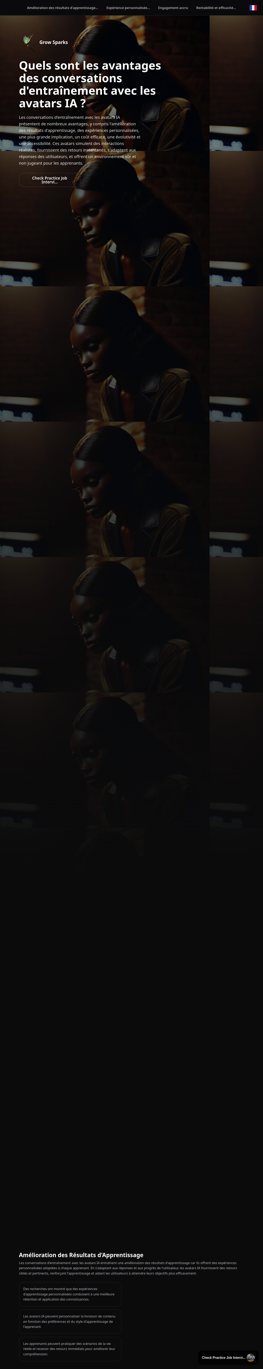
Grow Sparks (54, 42)
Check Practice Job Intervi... (49, 180)
